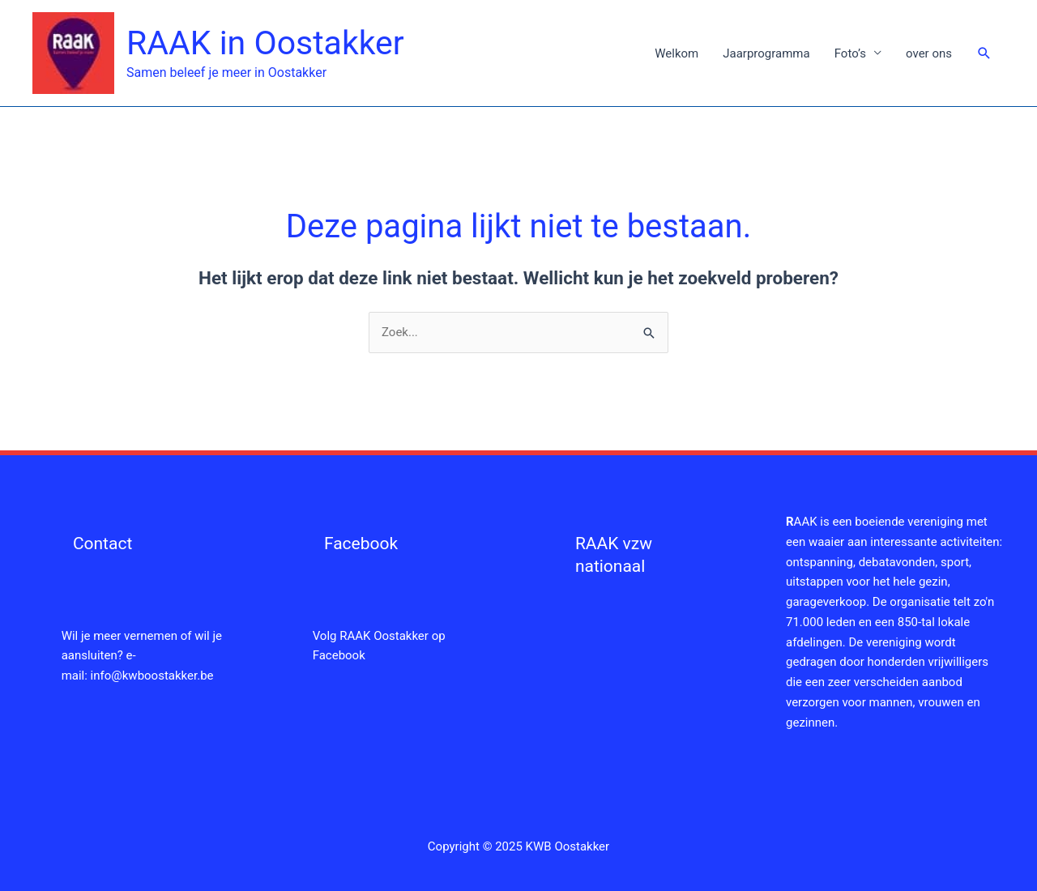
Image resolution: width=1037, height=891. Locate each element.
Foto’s (850, 53)
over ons (929, 53)
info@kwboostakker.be (152, 675)
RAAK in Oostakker (265, 42)
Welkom (676, 53)
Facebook (361, 543)
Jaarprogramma (766, 53)
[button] (984, 53)
